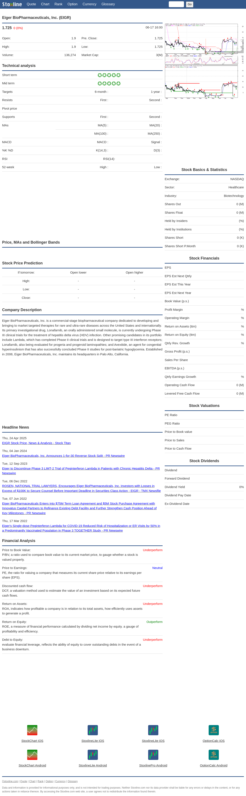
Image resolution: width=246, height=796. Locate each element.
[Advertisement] (82, 204)
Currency (89, 4)
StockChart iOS (32, 740)
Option (72, 4)
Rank (58, 4)
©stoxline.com (10, 781)
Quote (31, 4)
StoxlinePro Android (153, 765)
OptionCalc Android (213, 765)
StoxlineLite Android (93, 765)
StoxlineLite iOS (93, 740)
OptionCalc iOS (214, 740)
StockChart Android (32, 765)
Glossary (108, 4)
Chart (45, 4)
